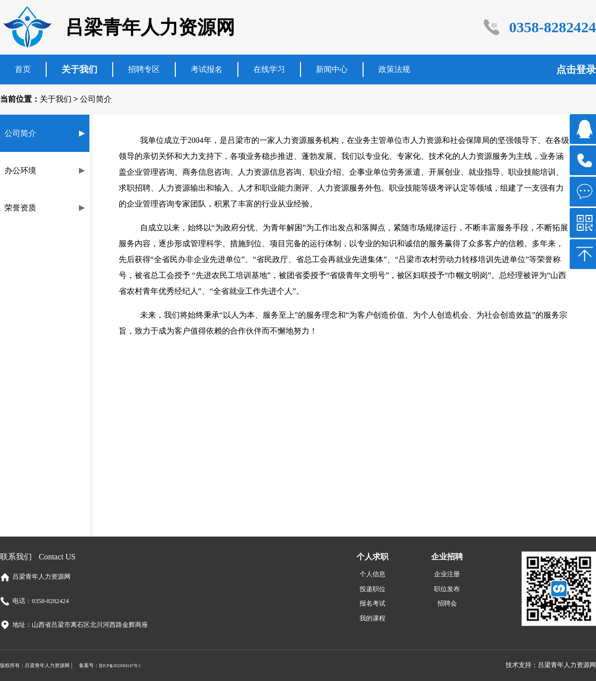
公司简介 (96, 99)
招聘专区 (144, 69)
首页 (23, 69)
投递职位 (372, 589)
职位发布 (447, 589)
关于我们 (79, 69)
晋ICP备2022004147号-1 (120, 666)
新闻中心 (332, 69)
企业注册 (447, 574)
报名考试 (372, 603)
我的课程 (372, 618)
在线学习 (269, 69)
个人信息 (372, 574)
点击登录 (576, 69)
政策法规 (394, 69)
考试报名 (207, 69)
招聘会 (447, 603)
